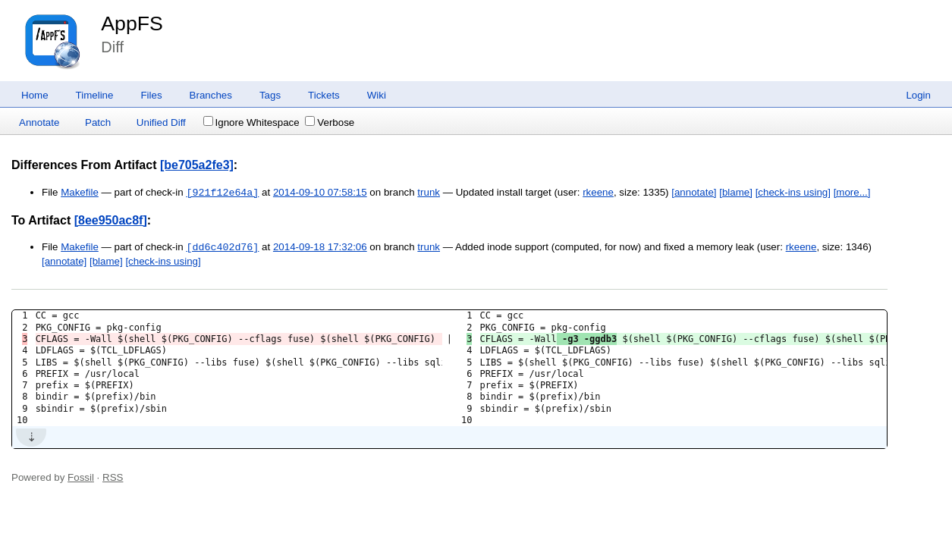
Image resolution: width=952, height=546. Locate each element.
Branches (211, 95)
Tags (270, 95)
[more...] (852, 193)
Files (151, 95)
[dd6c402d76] (222, 247)
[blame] (735, 193)
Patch (98, 122)
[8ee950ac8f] (110, 220)
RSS (112, 477)
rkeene (598, 193)
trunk (428, 193)
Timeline (95, 95)
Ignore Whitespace (251, 122)
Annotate (39, 122)
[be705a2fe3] (197, 164)
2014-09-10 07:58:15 (320, 193)
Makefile (80, 193)
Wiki (376, 95)
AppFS (132, 23)
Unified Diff (161, 122)
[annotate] (693, 193)
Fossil (81, 477)
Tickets (324, 95)
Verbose (329, 122)
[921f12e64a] (222, 192)
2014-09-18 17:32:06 (320, 247)
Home (35, 95)
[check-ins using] (793, 193)
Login (918, 95)
